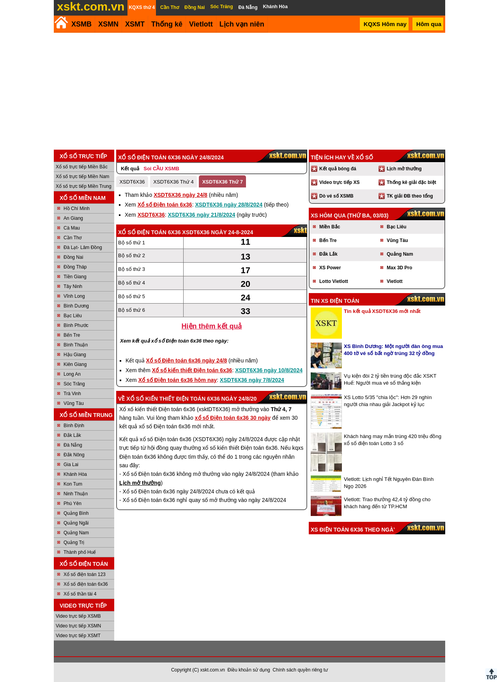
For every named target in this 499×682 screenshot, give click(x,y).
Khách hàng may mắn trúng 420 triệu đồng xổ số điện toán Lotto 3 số (392, 439)
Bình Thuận (76, 345)
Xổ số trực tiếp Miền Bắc (82, 167)
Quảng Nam (76, 532)
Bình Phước (76, 325)
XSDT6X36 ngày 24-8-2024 (217, 232)
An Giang (73, 218)
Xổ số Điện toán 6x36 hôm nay (177, 380)
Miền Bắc (329, 227)
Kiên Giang (75, 364)
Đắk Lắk (72, 435)
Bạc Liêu (73, 315)
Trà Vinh (72, 393)
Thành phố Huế (80, 552)
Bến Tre (72, 335)
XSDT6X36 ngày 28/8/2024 (228, 204)
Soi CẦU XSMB (161, 168)
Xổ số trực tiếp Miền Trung (83, 186)
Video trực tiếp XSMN (78, 626)
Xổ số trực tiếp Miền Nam (82, 176)
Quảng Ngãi (76, 523)
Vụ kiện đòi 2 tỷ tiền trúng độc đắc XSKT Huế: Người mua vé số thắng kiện (390, 379)
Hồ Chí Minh (77, 208)
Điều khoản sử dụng (249, 670)
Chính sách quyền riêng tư (300, 670)
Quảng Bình (76, 513)
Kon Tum (73, 484)
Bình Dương (76, 306)
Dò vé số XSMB (336, 196)
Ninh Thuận (76, 493)
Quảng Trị (74, 542)
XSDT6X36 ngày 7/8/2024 (252, 380)
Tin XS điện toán (335, 301)
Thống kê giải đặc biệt (411, 182)
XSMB (81, 24)
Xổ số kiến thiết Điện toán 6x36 (192, 370)
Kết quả (130, 168)
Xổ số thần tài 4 (80, 594)
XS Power (330, 267)
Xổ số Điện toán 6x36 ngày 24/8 (186, 360)
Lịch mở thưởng (404, 168)
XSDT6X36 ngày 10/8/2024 (269, 370)
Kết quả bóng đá (337, 168)
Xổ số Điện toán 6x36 (165, 204)
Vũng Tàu (74, 403)
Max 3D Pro (399, 267)
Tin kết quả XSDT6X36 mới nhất (382, 311)
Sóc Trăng (74, 384)
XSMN (108, 24)
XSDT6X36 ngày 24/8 (180, 195)
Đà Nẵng (73, 445)
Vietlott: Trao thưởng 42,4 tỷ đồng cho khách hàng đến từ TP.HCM (387, 502)
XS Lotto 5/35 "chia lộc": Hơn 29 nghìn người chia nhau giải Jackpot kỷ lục (388, 400)
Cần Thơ (72, 237)
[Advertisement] (249, 91)
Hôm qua (428, 24)
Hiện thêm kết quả (212, 326)
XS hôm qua (328, 215)
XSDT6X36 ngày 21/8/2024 (201, 215)
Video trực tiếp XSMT (78, 635)
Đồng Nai (73, 257)
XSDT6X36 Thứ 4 (173, 182)
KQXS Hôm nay (385, 24)
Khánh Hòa (75, 474)
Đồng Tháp (75, 267)
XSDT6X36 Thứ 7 (222, 182)
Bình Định (74, 425)
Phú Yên (72, 503)
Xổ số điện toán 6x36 (86, 584)
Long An (72, 374)
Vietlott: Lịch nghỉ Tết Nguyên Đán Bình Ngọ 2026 (389, 482)
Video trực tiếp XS (339, 182)
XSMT (135, 24)
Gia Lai (71, 464)
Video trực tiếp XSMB (78, 616)
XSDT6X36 (132, 182)
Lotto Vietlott (333, 281)
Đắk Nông (74, 455)
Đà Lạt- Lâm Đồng (83, 247)
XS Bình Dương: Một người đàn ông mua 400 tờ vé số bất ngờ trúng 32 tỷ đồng (393, 349)
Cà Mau (72, 228)
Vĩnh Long (74, 296)
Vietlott (394, 281)
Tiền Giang (75, 276)
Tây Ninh (73, 286)
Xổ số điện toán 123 (85, 574)
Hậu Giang (75, 354)
